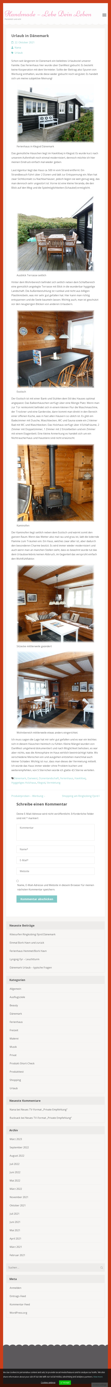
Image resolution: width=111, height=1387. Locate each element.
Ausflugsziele (17, 997)
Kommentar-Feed (20, 1304)
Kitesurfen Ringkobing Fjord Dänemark (33, 934)
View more (98, 1376)
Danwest (32, 778)
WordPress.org (18, 1312)
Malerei (14, 1038)
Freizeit (14, 1030)
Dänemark (20, 778)
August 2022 (17, 1155)
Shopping (15, 1080)
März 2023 (16, 1139)
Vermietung (53, 782)
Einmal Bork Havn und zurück (27, 942)
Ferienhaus (66, 778)
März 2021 (16, 1247)
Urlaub (19, 52)
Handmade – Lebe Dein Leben (48, 13)
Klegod (41, 782)
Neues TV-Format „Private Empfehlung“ (44, 1109)
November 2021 (19, 1197)
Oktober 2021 (18, 1205)
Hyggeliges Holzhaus (23, 782)
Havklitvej (80, 778)
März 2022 (16, 1189)
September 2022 (19, 1147)
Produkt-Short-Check (22, 1063)
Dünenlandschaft (49, 778)
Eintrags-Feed (18, 1296)
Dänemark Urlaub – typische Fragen (31, 967)
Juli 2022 (14, 1164)
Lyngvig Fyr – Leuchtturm (24, 959)
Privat (13, 1055)
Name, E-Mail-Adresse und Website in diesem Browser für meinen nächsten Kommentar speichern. (55, 887)
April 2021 (15, 1238)
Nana (18, 47)
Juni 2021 (15, 1222)
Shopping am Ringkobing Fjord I (81, 796)
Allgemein (15, 989)
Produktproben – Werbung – (28, 796)
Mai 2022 (15, 1180)
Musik (13, 1047)
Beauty (14, 1005)
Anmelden (15, 1288)
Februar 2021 (17, 1255)
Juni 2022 (15, 1172)
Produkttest (17, 1071)
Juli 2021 (14, 1213)
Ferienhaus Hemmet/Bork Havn (28, 951)
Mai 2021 (15, 1230)
